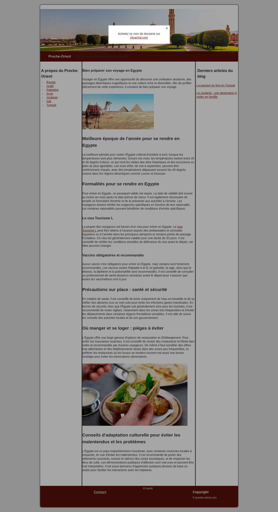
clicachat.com (139, 37)
